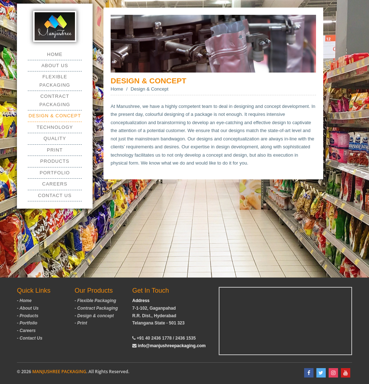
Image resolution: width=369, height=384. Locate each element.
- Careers (26, 330)
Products (55, 161)
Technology (54, 127)
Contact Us (54, 195)
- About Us (28, 308)
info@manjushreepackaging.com (171, 345)
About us (54, 65)
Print (55, 150)
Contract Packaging (54, 100)
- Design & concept (94, 315)
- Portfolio (27, 323)
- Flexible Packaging (95, 300)
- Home (24, 300)
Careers (54, 184)
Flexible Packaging (54, 80)
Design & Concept (54, 115)
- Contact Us (30, 338)
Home (55, 54)
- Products (27, 315)
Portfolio (55, 172)
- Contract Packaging (96, 308)
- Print (81, 323)
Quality (55, 138)
